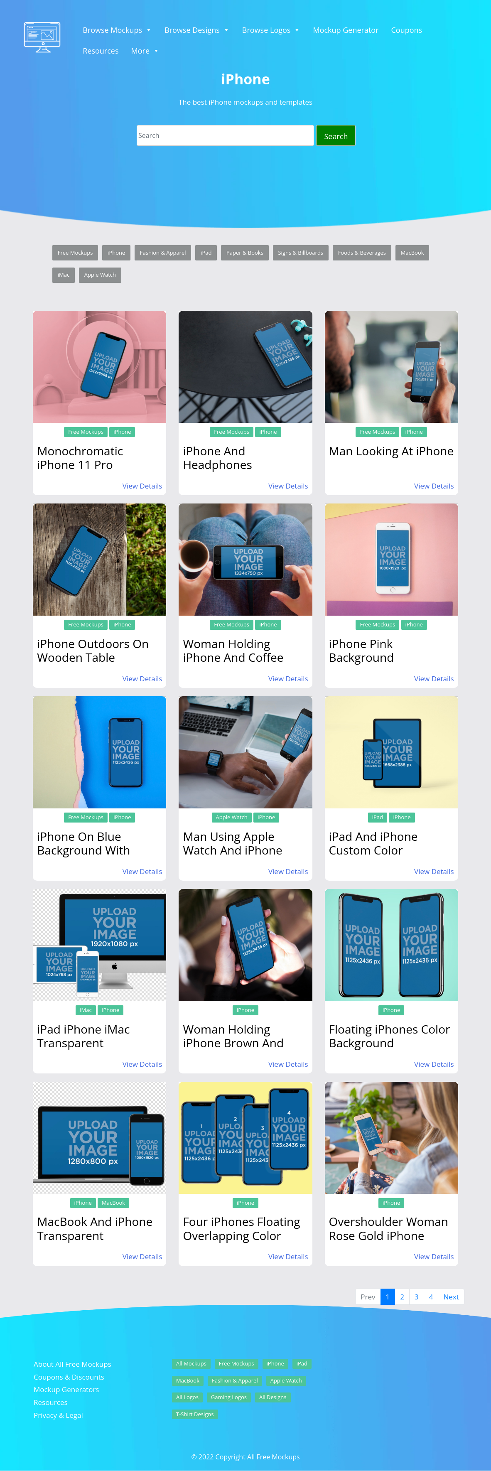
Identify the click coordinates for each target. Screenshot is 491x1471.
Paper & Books (244, 252)
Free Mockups (75, 252)
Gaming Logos (229, 1397)
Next (451, 1297)
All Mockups (191, 1363)
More (145, 51)
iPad (206, 252)
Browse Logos (271, 30)
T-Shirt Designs (195, 1414)
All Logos (187, 1397)
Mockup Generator (345, 30)
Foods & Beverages (362, 252)
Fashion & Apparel (163, 252)
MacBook (412, 252)
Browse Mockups (117, 30)
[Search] (225, 135)
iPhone (116, 252)
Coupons (406, 30)
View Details (142, 486)
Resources (100, 51)
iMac (63, 274)
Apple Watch (100, 274)
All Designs (273, 1397)
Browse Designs (197, 30)
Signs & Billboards (300, 252)
